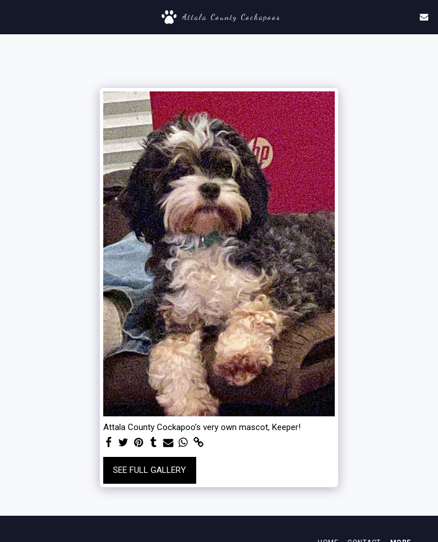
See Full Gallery (149, 470)
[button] (12, 16)
